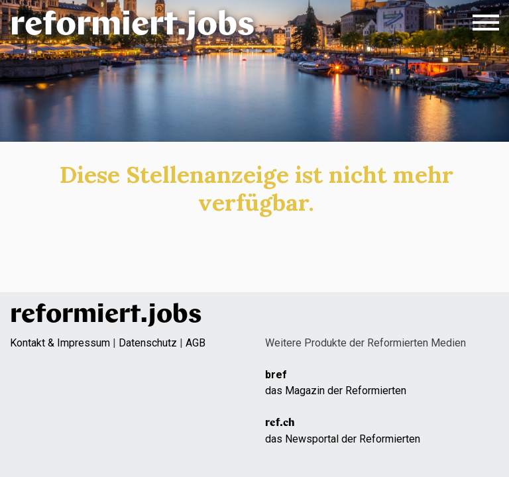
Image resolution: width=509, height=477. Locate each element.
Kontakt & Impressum (60, 343)
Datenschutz (148, 343)
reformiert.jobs (132, 26)
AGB (195, 343)
